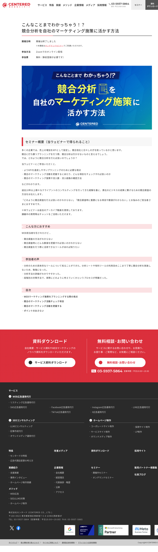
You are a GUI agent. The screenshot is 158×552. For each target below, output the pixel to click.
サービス (12, 357)
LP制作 (127, 395)
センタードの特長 (17, 417)
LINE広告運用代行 (129, 372)
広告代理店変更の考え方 (19, 421)
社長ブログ (128, 434)
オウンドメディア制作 (92, 399)
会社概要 (55, 432)
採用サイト (128, 412)
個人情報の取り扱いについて (27, 496)
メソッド (12, 447)
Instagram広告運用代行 (94, 372)
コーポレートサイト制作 (93, 390)
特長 (10, 412)
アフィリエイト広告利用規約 (79, 496)
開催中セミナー (91, 432)
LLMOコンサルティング (19, 390)
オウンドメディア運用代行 (20, 399)
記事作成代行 (15, 394)
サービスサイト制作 (91, 395)
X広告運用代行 (90, 377)
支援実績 (13, 432)
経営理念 (55, 437)
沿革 (53, 445)
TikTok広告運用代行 (56, 377)
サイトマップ (12, 496)
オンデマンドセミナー (49, 42)
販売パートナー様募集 (133, 427)
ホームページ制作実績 (19, 441)
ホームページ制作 (93, 384)
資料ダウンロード (139, 4)
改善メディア (56, 412)
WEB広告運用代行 (19, 362)
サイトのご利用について (46, 496)
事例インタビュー (17, 437)
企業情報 (54, 427)
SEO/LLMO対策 (16, 456)
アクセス (55, 450)
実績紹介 (12, 427)
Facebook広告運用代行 (57, 372)
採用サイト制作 (130, 390)
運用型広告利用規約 (62, 496)
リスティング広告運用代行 (20, 368)
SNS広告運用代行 (17, 372)
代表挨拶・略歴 (57, 441)
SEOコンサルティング (21, 384)
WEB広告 (13, 451)
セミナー (126, 4)
